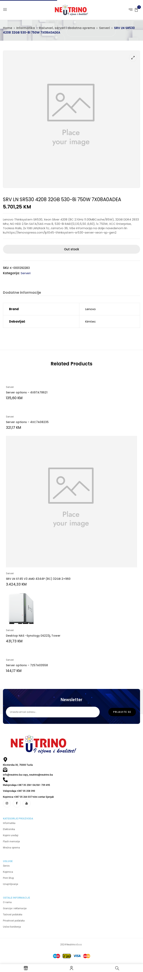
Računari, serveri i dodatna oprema (67, 28)
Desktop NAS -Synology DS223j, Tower (33, 636)
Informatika (25, 28)
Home (7, 28)
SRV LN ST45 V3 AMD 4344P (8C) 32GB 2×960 (38, 579)
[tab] (22, 293)
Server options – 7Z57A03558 (27, 665)
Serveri (104, 28)
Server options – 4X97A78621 (26, 392)
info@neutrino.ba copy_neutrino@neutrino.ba (28, 774)
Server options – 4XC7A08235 (27, 422)
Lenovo (90, 309)
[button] (136, 10)
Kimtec (90, 321)
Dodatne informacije (22, 292)
